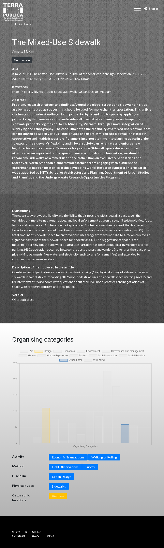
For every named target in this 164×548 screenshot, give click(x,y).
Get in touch (19, 535)
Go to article (22, 60)
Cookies (49, 535)
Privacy (35, 535)
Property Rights (32, 91)
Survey (90, 467)
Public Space (53, 91)
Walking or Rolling (104, 457)
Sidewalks (59, 486)
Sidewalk (70, 91)
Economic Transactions (68, 457)
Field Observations (65, 467)
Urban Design (88, 91)
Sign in (151, 8)
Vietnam (105, 91)
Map (15, 91)
